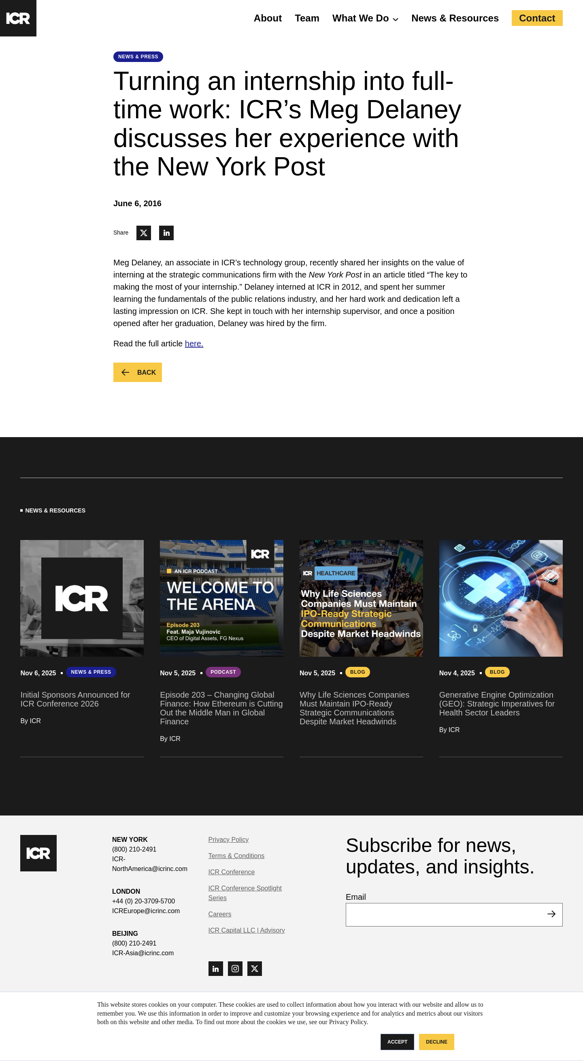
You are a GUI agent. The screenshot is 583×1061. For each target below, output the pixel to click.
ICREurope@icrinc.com (146, 910)
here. (194, 343)
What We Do (360, 18)
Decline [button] (436, 1042)
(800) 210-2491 (134, 849)
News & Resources (455, 18)
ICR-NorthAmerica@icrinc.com (149, 864)
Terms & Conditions (237, 855)
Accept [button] (397, 1042)
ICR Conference (232, 872)
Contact (537, 18)
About (268, 18)
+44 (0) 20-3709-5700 (143, 901)
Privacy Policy (229, 839)
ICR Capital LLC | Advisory (247, 930)
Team (307, 18)
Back (149, 375)
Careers (220, 914)
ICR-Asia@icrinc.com (143, 953)
